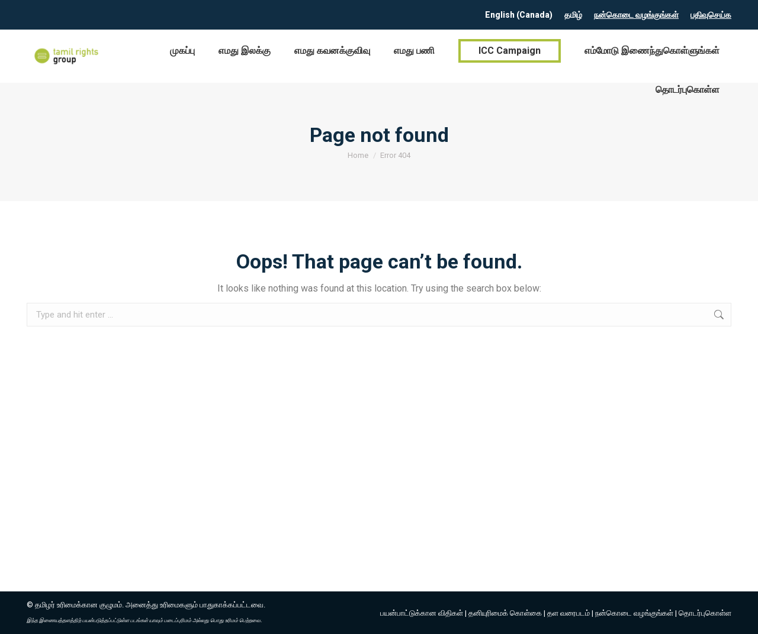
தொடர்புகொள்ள (705, 613)
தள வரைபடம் (568, 613)
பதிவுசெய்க (710, 15)
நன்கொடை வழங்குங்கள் (636, 15)
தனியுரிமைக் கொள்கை (505, 613)
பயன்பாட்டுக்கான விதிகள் (421, 613)
